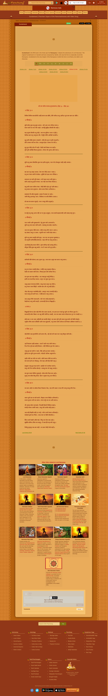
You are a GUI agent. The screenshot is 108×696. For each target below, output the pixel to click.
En (40, 63)
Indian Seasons (53, 662)
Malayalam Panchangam (55, 674)
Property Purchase (55, 644)
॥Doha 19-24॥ (53, 69)
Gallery (80, 12)
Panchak (70, 635)
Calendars (35, 12)
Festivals (58, 12)
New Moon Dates (36, 638)
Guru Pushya (89, 649)
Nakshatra (70, 646)
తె (70, 63)
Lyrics (74, 12)
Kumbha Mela (52, 679)
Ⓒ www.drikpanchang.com (72, 673)
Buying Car (53, 641)
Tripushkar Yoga (90, 644)
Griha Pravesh (53, 638)
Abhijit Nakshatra (72, 649)
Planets (69, 12)
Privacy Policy (72, 675)
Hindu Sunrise (53, 665)
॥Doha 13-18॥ (42, 69)
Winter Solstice (17, 649)
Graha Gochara (36, 649)
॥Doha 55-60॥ (64, 72)
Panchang (28, 12)
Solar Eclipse (16, 635)
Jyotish (64, 12)
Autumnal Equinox (18, 646)
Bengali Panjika (53, 676)
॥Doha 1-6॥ (23, 69)
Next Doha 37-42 (80, 432)
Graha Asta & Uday (37, 644)
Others (85, 12)
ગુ (51, 63)
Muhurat (41, 12)
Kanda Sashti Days (36, 676)
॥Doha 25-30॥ (63, 69)
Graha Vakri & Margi (37, 646)
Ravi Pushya (89, 646)
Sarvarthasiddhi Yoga (91, 635)
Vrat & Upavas (49, 12)
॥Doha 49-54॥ (54, 72)
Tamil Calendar (35, 668)
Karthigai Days (35, 671)
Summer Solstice (17, 644)
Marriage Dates (54, 635)
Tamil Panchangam (36, 662)
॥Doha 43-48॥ (43, 72)
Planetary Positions (37, 641)
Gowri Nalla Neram (36, 665)
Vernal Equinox (17, 641)
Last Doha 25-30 (27, 432)
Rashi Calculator (53, 668)
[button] (77, 2)
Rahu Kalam (71, 644)
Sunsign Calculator (54, 671)
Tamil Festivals (35, 674)
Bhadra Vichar (71, 641)
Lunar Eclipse (17, 638)
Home (21, 12)
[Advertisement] (53, 39)
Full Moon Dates (36, 635)
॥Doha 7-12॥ (32, 69)
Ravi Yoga (88, 652)
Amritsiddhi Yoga (90, 638)
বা (48, 63)
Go (63, 624)
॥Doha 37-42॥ (83, 69)
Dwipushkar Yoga (90, 641)
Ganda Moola (71, 638)
